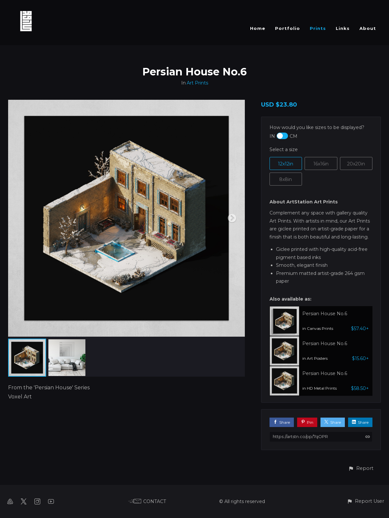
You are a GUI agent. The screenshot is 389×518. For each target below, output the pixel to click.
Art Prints (197, 83)
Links (343, 28)
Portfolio (287, 28)
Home (257, 28)
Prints (318, 28)
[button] (360, 468)
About (367, 28)
